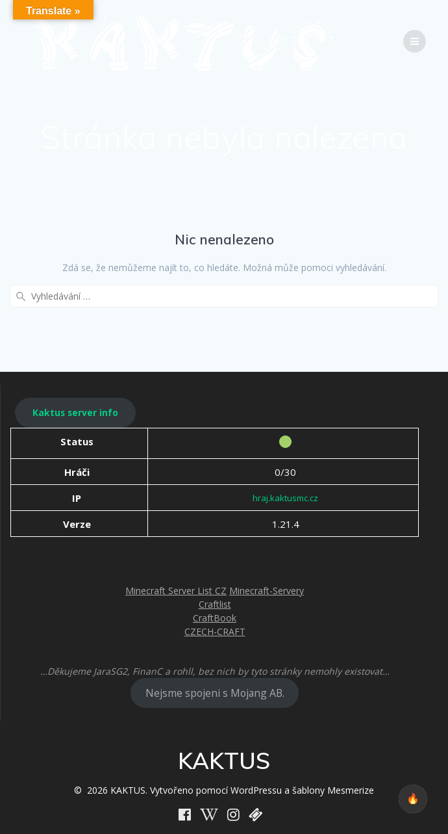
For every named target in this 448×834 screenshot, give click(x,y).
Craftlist (215, 604)
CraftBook (214, 618)
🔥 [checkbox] (412, 798)
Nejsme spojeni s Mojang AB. (214, 693)
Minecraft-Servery (266, 590)
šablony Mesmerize (333, 790)
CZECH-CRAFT (214, 631)
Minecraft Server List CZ (176, 590)
